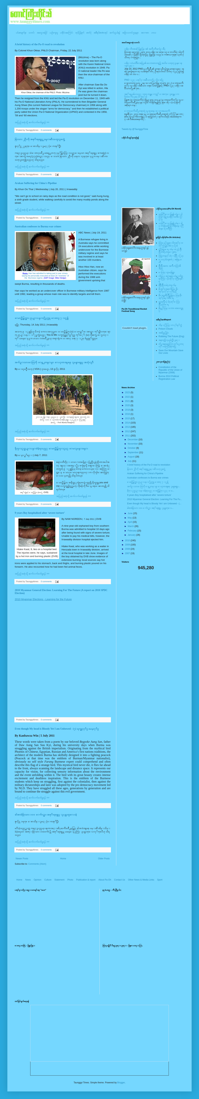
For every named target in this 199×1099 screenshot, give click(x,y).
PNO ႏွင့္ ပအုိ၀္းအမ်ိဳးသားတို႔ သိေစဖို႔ (144, 80)
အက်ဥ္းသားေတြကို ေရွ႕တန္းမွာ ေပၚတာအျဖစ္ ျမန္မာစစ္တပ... (153, 486)
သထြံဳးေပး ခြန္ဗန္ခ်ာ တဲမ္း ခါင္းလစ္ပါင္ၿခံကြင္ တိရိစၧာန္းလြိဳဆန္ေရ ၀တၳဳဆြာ (171, 226)
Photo (70, 879)
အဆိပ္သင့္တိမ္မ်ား (164, 332)
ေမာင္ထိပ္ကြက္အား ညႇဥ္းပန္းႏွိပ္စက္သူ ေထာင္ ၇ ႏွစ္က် (42, 318)
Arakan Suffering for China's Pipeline (36, 183)
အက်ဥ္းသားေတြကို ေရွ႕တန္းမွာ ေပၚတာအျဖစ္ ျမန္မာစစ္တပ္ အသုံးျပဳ (54, 362)
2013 (128, 427)
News (28, 879)
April (130, 522)
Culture (47, 879)
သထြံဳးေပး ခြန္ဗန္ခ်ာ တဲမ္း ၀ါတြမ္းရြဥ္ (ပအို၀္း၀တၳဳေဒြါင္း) (170, 217)
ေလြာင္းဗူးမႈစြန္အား (167, 272)
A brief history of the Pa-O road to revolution (39, 44)
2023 (128, 392)
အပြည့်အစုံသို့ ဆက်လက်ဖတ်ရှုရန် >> (32, 122)
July (130, 461)
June (130, 513)
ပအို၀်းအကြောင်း (66, 32)
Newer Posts (22, 858)
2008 (128, 549)
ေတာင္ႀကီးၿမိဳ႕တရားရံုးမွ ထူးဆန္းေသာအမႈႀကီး (147, 111)
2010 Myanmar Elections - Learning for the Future (43, 599)
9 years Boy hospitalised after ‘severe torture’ (40, 512)
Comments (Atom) (37, 864)
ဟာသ (153, 32)
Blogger (121, 1082)
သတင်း (32, 32)
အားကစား (145, 32)
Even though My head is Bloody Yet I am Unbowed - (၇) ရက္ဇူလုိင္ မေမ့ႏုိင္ (57, 728)
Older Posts (104, 858)
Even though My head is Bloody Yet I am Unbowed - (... (154, 503)
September (133, 452)
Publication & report (85, 879)
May (130, 517)
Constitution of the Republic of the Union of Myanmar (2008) (170, 370)
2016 (128, 414)
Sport (160, 879)
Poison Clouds (166, 329)
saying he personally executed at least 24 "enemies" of (45, 276)
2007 (128, 553)
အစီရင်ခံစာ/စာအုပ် (100, 32)
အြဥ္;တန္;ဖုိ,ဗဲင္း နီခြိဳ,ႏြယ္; (171, 255)
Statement (59, 879)
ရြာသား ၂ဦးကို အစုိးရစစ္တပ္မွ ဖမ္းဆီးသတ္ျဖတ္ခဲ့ (40, 139)
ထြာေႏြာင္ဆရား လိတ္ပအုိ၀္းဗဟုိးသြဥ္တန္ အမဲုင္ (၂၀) (171, 244)
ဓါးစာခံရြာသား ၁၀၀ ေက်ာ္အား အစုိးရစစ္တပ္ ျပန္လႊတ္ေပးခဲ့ (46, 814)
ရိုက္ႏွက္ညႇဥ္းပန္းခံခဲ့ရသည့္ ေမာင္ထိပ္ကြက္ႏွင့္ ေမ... (150, 490)
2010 (128, 540)
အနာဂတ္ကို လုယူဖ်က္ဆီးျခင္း (169, 340)
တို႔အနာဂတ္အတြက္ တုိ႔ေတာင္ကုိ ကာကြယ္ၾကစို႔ (171, 345)
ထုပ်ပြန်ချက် (79, 32)
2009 (128, 544)
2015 (128, 418)
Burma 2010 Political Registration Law (169, 377)
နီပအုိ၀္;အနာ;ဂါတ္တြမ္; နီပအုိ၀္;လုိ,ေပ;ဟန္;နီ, (168, 290)
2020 (128, 405)
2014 (128, 422)
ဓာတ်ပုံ (88, 32)
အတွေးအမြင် (42, 32)
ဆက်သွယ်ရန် (115, 32)
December (133, 439)
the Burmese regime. (45, 278)
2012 (128, 431)
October (132, 448)
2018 (128, 410)
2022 (128, 397)
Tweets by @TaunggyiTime (135, 129)
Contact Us (119, 879)
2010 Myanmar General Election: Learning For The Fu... (154, 499)
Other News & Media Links (141, 879)
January (132, 535)
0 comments (46, 130)
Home (63, 858)
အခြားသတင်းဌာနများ (130, 32)
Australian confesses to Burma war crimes (38, 226)
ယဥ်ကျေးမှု (54, 32)
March (131, 526)
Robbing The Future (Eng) (171, 336)
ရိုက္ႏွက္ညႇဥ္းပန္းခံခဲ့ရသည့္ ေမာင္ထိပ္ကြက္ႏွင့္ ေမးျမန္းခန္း (51, 448)
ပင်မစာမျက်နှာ (21, 32)
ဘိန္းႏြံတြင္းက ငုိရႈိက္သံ (170, 325)
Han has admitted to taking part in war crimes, (45, 273)
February (132, 530)
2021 (128, 401)
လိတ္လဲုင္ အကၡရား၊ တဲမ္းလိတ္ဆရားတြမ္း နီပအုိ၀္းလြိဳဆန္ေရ (171, 279)
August (131, 456)
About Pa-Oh (104, 879)
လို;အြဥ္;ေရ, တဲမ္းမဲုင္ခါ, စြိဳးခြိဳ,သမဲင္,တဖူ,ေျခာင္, (170, 250)
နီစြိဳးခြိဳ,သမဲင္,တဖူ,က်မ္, (167, 285)
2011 (128, 435)
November (133, 443)
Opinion (37, 879)
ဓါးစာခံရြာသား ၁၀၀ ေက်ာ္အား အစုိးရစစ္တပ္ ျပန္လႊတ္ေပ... (150, 508)
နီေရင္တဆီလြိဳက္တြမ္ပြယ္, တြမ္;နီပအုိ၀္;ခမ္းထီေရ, (170, 296)
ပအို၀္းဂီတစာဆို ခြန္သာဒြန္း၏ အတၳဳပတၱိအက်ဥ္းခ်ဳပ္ (144, 49)
